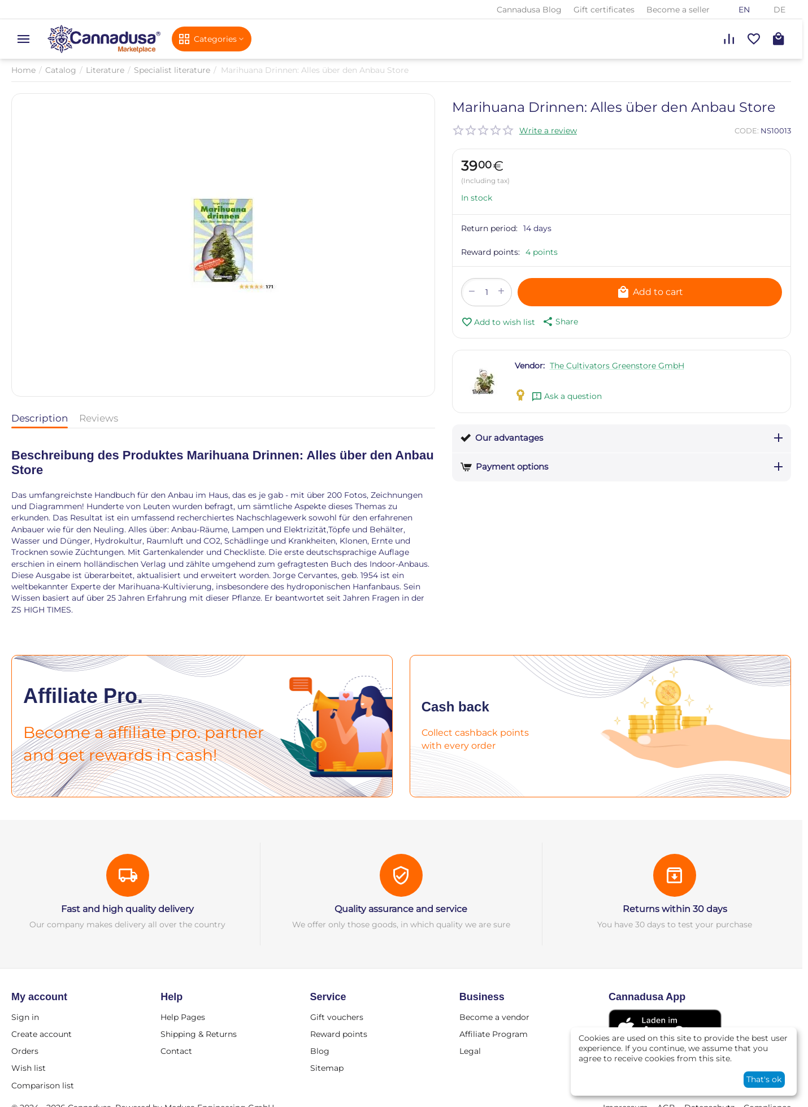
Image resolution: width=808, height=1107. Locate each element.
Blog (319, 1051)
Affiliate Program (493, 1034)
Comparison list (42, 1085)
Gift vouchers (336, 1017)
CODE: (747, 130)
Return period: (489, 228)
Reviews (98, 418)
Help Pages (182, 1017)
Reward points (338, 1034)
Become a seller (678, 10)
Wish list (28, 1068)
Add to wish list (498, 322)
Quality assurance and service (401, 909)
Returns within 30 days (675, 909)
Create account (41, 1034)
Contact (176, 1051)
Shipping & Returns (198, 1034)
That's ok (763, 1079)
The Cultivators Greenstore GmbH (617, 366)
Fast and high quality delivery (127, 909)
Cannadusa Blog (529, 10)
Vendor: (530, 366)
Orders (24, 1051)
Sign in (25, 1017)
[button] (559, 321)
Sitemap (327, 1068)
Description (39, 418)
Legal (470, 1051)
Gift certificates (604, 10)
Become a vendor (494, 1017)
